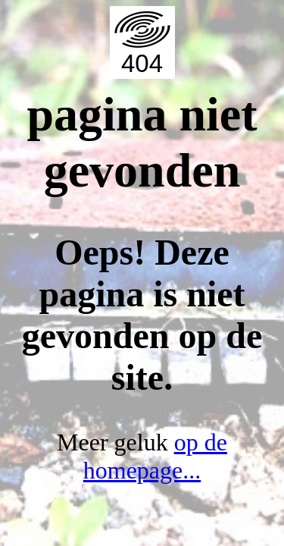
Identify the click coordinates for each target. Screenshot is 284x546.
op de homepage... (155, 456)
